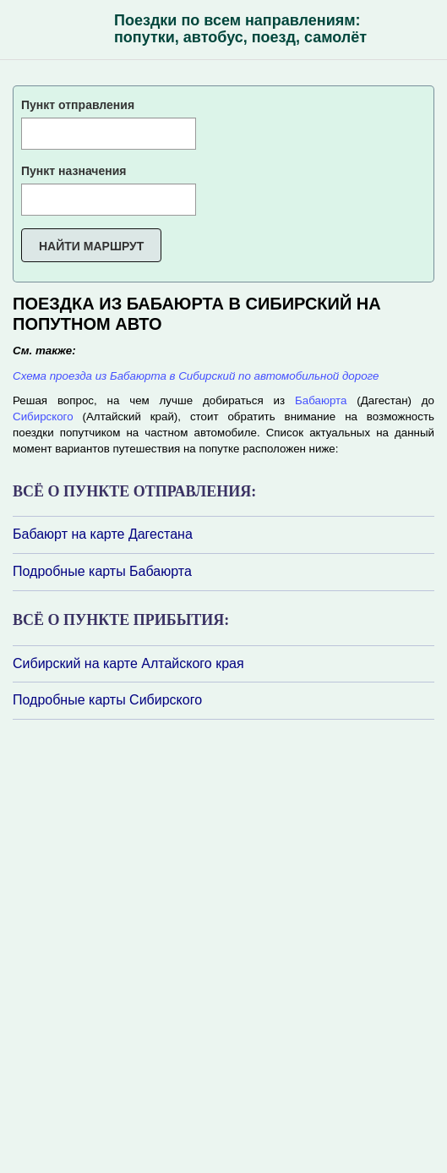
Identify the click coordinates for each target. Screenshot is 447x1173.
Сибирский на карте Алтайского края (128, 663)
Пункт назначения (73, 171)
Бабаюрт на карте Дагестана (103, 534)
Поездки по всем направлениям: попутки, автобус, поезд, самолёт (240, 29)
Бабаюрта (320, 400)
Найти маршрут (91, 246)
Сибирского (43, 416)
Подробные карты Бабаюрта (102, 571)
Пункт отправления (77, 105)
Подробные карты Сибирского (107, 700)
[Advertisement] (114, 945)
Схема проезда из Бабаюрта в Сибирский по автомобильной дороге (196, 376)
